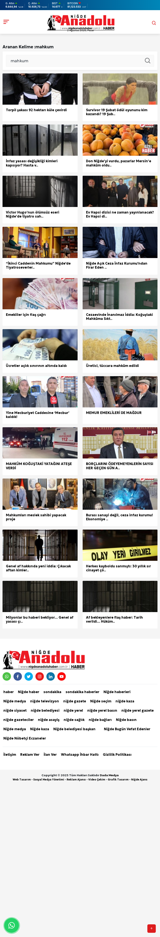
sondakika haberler (82, 692)
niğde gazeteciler (18, 720)
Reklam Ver (29, 754)
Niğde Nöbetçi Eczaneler (24, 738)
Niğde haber (28, 692)
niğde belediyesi (45, 710)
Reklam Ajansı (76, 779)
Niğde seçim (100, 701)
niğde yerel (73, 710)
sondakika (52, 692)
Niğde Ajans (139, 779)
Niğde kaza (39, 729)
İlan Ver (50, 754)
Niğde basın (126, 720)
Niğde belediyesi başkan (74, 729)
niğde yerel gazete (137, 710)
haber (8, 692)
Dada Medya (109, 775)
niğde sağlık (74, 720)
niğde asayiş (48, 720)
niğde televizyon (44, 701)
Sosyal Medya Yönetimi (48, 779)
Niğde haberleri (117, 692)
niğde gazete (74, 701)
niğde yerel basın (102, 710)
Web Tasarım (22, 779)
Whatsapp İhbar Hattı (80, 754)
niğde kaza (125, 701)
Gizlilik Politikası (117, 754)
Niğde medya (14, 701)
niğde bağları (100, 720)
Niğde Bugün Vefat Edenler (127, 729)
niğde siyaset (15, 710)
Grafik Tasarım (118, 779)
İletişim (9, 754)
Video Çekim (96, 779)
